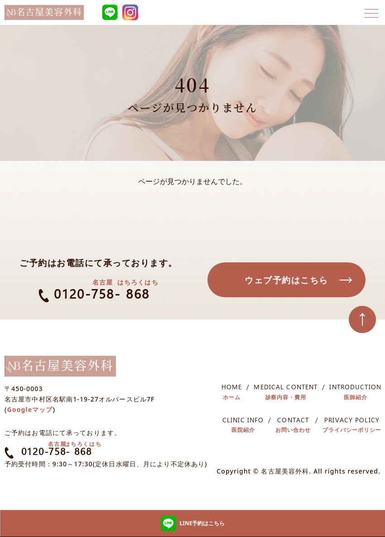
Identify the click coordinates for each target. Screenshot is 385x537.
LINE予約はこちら (192, 524)
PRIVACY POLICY (351, 426)
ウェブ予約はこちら (286, 280)
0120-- (98, 294)
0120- (55, 453)
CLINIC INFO (243, 426)
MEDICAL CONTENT (286, 393)
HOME (231, 393)
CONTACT (293, 426)
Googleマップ (30, 410)
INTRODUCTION (355, 393)
